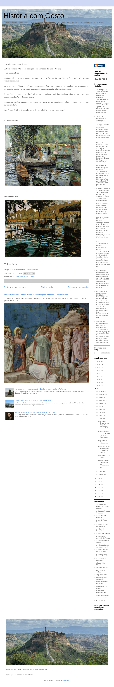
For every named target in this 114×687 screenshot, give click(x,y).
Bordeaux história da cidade (102, 582)
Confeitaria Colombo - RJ (101, 592)
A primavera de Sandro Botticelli (101, 555)
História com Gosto (34, 16)
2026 (99, 362)
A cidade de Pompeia (100, 530)
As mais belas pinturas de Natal (102, 271)
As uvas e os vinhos (100, 571)
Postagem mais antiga (78, 287)
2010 (99, 496)
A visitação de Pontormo (101, 559)
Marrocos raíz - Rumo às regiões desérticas (102, 167)
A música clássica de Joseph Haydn (102, 546)
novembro (102, 394)
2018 (99, 386)
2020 (99, 380)
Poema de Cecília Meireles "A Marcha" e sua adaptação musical (102, 220)
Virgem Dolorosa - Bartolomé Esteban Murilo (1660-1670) (35, 412)
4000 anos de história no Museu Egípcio (102, 506)
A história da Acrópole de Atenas (103, 537)
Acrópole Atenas (102, 567)
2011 (99, 493)
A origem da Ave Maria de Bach (101, 550)
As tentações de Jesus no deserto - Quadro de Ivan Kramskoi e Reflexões (40, 389)
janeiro (101, 474)
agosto (101, 403)
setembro (102, 400)
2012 (99, 490)
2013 (99, 487)
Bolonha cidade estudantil (101, 578)
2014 (99, 484)
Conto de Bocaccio (102, 595)
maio (100, 412)
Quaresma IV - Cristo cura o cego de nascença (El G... (103, 424)
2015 (99, 481)
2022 (99, 374)
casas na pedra (101, 598)
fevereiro (102, 471)
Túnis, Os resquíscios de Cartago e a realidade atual (33, 401)
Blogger (66, 680)
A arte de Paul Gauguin (101, 516)
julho (100, 406)
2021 (99, 377)
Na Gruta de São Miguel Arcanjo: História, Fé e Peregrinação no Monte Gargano (102, 295)
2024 (99, 367)
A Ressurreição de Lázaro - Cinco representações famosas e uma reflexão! (36, 295)
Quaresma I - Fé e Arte (103, 456)
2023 (99, 371)
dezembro (102, 391)
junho (101, 409)
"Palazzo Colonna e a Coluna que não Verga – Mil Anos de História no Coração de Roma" (103, 192)
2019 (99, 383)
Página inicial (47, 287)
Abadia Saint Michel (100, 564)
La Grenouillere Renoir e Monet (23, 277)
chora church (100, 600)
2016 (99, 478)
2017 (99, 389)
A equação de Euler (103, 533)
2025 (99, 365)
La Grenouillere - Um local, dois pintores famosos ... (104, 434)
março (101, 418)
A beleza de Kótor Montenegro (102, 525)
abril (100, 415)
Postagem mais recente (15, 287)
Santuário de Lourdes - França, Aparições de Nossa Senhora (102, 324)
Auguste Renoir (101, 575)
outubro (101, 397)
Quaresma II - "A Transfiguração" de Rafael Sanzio (104, 449)
